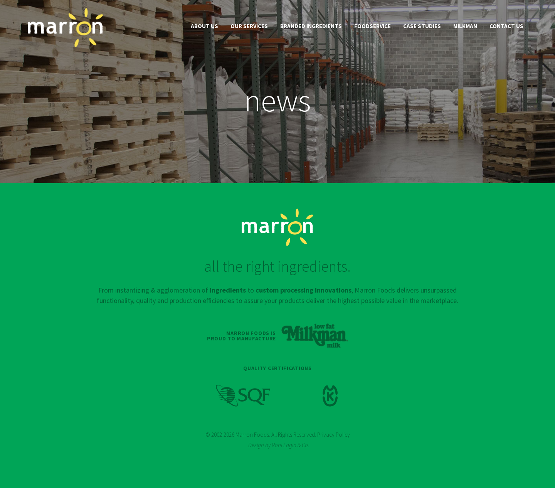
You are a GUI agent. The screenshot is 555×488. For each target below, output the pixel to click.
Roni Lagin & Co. (290, 445)
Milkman (465, 26)
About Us (204, 26)
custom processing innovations (304, 290)
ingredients (228, 290)
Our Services (249, 26)
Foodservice (372, 26)
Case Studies (422, 26)
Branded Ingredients (311, 26)
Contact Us (506, 26)
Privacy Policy (333, 434)
